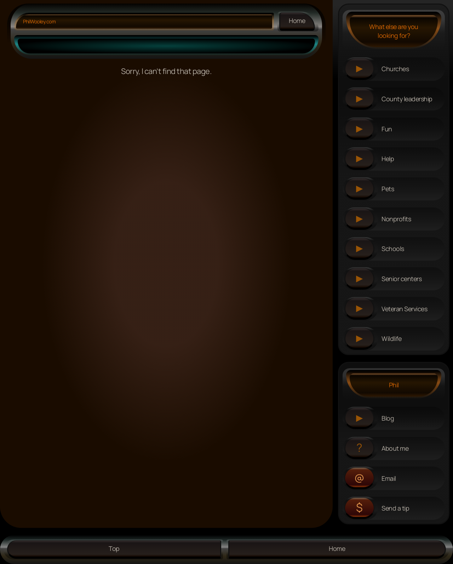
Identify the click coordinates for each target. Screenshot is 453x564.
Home (297, 20)
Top (114, 548)
